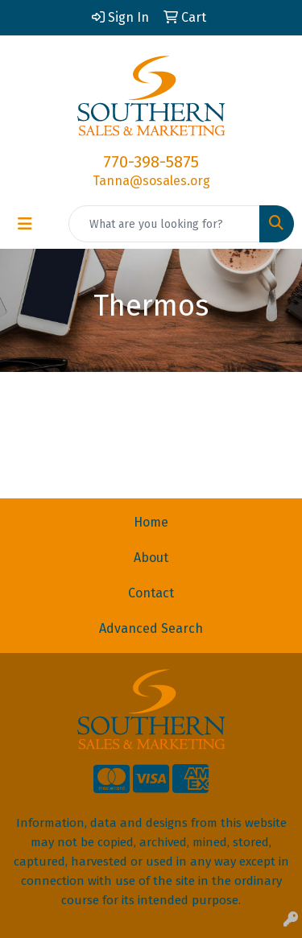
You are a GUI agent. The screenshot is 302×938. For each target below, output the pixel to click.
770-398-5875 (151, 161)
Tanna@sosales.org (151, 180)
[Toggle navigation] (25, 224)
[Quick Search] (164, 223)
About (151, 557)
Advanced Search (151, 628)
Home (151, 522)
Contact (151, 593)
